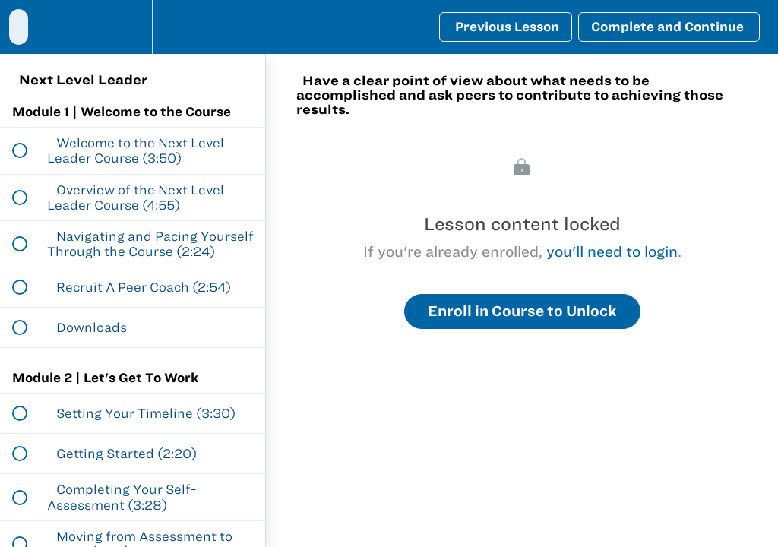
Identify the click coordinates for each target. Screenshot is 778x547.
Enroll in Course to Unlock (522, 311)
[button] (19, 27)
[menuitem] (133, 27)
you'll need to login (612, 252)
